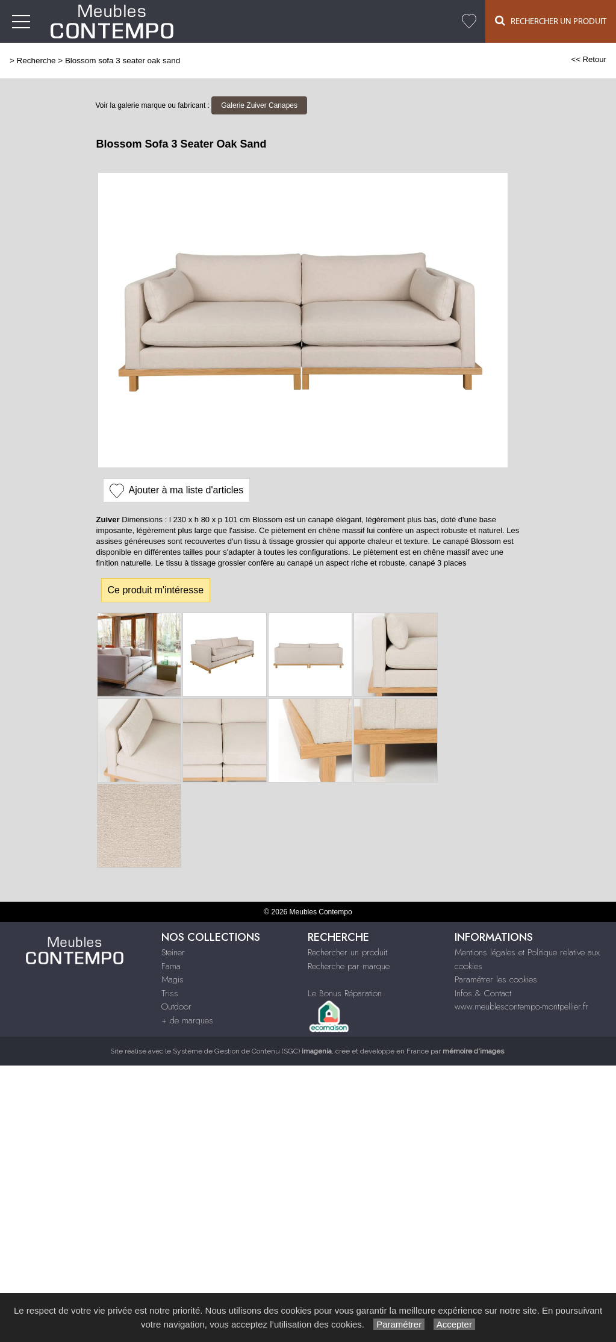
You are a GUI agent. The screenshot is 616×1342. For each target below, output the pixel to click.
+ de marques (187, 1020)
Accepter (454, 1324)
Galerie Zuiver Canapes (259, 105)
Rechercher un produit (347, 952)
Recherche (36, 60)
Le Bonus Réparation (345, 993)
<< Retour (588, 59)
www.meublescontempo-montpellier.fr (521, 1006)
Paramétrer (399, 1324)
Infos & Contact (483, 993)
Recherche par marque (349, 966)
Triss (169, 993)
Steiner (173, 952)
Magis (172, 979)
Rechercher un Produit (550, 21)
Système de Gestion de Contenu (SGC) (252, 1051)
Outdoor (176, 1006)
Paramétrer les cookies (496, 979)
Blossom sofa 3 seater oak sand (122, 60)
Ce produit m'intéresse (156, 590)
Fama (171, 966)
